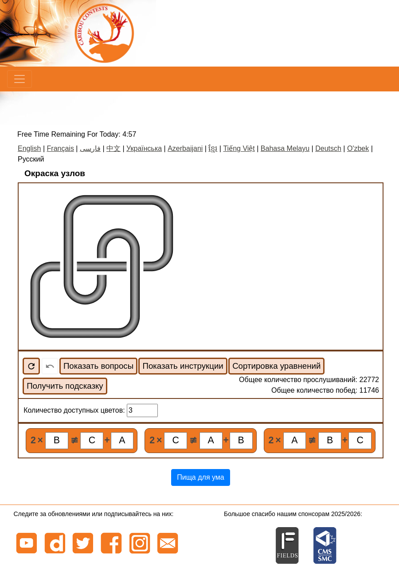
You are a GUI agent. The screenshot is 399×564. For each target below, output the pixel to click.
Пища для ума (200, 477)
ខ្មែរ (212, 148)
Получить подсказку (65, 385)
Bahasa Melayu (285, 148)
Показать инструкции (182, 366)
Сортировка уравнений (276, 366)
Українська (144, 148)
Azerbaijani (185, 148)
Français (60, 148)
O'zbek (358, 148)
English (29, 148)
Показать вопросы (98, 366)
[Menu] (19, 79)
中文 (113, 148)
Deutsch (328, 148)
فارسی (90, 148)
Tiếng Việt (238, 148)
